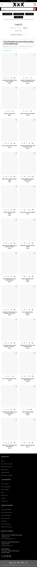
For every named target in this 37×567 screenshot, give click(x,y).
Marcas (19, 27)
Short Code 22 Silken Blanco (27, 412)
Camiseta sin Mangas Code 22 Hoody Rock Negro (27, 81)
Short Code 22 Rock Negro (27, 113)
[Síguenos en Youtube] (10, 556)
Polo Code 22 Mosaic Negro (27, 212)
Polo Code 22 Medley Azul (9, 378)
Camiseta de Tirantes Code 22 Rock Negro (9, 81)
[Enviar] (34, 9)
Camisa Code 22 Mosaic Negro (27, 279)
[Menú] (2, 4)
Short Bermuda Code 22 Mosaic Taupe (27, 179)
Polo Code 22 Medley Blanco (27, 313)
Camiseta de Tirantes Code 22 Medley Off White (9, 313)
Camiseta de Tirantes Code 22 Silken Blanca (9, 412)
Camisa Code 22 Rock (9, 113)
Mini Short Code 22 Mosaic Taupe (9, 179)
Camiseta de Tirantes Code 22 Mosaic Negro (9, 246)
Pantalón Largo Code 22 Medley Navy (27, 379)
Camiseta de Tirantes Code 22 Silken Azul (9, 446)
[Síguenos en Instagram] (5, 556)
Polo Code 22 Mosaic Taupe (9, 145)
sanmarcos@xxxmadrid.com (8, 538)
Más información (18, 47)
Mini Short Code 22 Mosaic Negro (27, 246)
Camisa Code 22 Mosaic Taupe (9, 213)
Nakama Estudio (32, 565)
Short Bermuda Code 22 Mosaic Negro (9, 279)
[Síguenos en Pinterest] (7, 556)
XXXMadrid (13, 27)
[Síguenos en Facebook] (2, 556)
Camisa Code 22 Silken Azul (27, 445)
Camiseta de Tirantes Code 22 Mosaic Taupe (27, 146)
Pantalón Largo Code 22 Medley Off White (9, 346)
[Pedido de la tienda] (18, 34)
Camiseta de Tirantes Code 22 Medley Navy (27, 346)
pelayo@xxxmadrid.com (7, 545)
